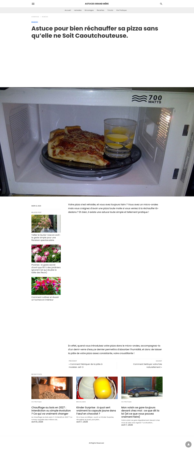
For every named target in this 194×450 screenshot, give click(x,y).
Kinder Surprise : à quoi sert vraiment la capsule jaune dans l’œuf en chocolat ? (96, 410)
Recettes (100, 10)
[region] (97, 60)
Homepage (35, 17)
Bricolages (89, 10)
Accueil (68, 10)
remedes (78, 10)
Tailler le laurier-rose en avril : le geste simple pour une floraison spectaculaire (45, 238)
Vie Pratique (121, 10)
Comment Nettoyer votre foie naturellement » (147, 366)
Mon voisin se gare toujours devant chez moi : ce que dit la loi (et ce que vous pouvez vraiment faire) (140, 412)
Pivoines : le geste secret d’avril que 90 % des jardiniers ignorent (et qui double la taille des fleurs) (46, 268)
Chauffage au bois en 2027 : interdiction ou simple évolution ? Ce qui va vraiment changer (51, 410)
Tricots (110, 10)
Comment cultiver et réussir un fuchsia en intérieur (45, 298)
